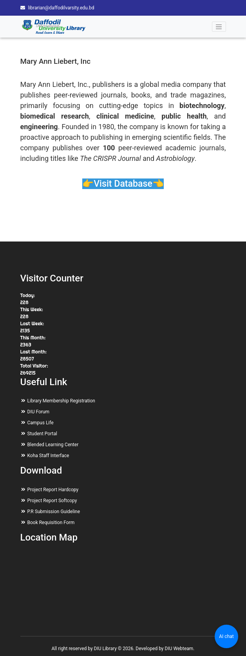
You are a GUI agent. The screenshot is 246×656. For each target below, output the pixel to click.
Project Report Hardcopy (53, 489)
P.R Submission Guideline (53, 511)
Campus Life (40, 422)
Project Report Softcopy (52, 500)
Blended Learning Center (53, 444)
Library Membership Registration (61, 401)
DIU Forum (38, 412)
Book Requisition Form (51, 522)
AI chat (226, 636)
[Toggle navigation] (219, 27)
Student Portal (42, 433)
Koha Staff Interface (48, 455)
